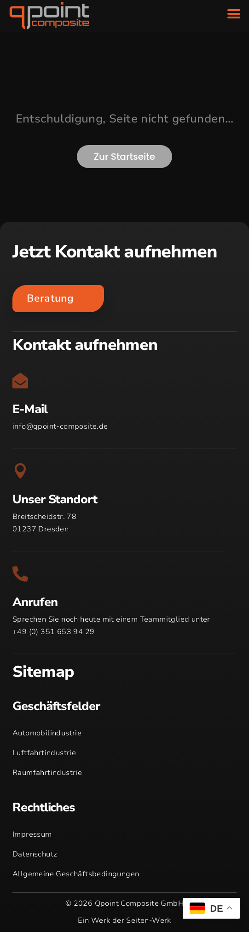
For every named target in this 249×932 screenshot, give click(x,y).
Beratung (50, 298)
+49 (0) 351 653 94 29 (53, 632)
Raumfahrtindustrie (47, 773)
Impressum (32, 834)
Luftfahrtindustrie (44, 753)
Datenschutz (34, 854)
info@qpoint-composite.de (60, 426)
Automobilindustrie (46, 733)
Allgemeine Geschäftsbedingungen (75, 874)
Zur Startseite (124, 156)
